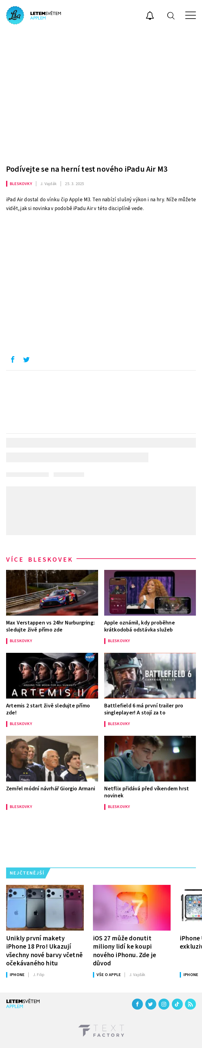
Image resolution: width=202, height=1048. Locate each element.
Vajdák (48, 184)
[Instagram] (163, 1004)
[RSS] (190, 1004)
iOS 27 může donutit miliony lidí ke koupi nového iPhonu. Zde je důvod (124, 951)
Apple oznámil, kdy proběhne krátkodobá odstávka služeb (139, 626)
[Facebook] (137, 1004)
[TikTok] (177, 1004)
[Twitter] (150, 1004)
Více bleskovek (39, 559)
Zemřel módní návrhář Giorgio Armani (50, 788)
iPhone (17, 975)
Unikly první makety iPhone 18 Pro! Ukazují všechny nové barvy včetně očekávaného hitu (44, 951)
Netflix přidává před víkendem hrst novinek (146, 792)
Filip (39, 975)
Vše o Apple (109, 975)
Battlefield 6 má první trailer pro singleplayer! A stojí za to (143, 709)
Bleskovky (21, 184)
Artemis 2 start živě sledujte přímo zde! (48, 709)
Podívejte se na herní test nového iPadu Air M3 (86, 169)
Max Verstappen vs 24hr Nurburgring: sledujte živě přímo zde (50, 626)
